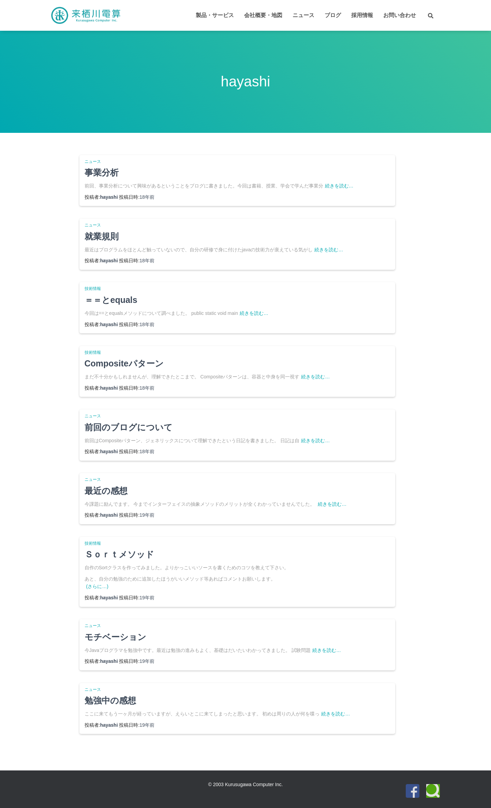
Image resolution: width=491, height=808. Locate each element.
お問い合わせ (399, 15)
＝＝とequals (111, 300)
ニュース (303, 15)
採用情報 (362, 15)
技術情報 (93, 288)
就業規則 (102, 236)
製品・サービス (215, 15)
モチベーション (115, 637)
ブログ (333, 15)
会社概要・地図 (263, 15)
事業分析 (102, 172)
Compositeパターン (124, 363)
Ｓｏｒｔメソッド (119, 554)
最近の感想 (106, 491)
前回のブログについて (129, 427)
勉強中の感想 (110, 700)
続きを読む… (339, 186)
